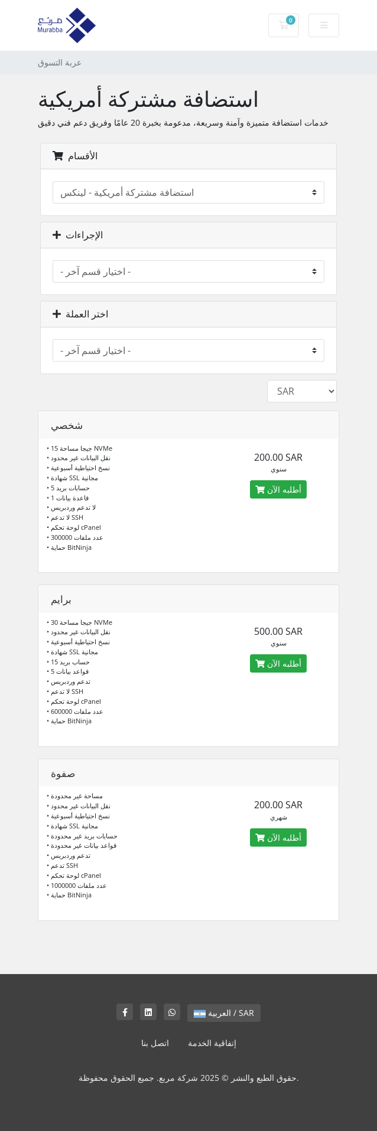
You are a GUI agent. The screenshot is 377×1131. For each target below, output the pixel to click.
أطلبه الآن (278, 489)
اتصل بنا (155, 1042)
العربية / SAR (224, 1012)
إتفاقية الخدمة (212, 1042)
